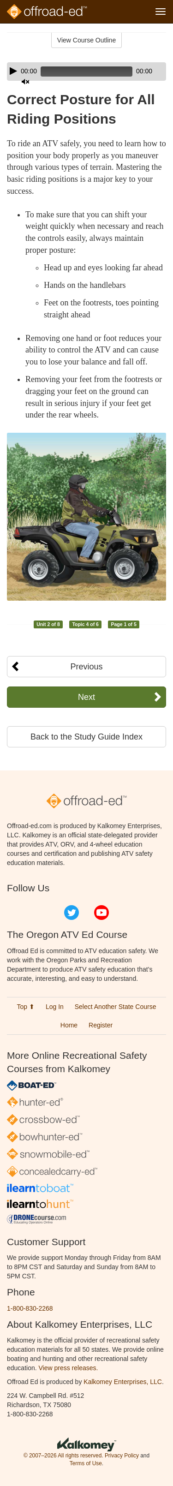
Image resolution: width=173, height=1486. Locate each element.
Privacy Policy (122, 1455)
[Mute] (25, 81)
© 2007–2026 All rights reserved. (63, 1455)
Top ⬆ (26, 1006)
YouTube (101, 912)
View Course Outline (86, 40)
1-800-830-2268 (30, 1308)
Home (69, 1025)
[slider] (86, 71)
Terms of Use (86, 1463)
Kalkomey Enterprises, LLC (123, 1381)
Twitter (71, 912)
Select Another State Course (115, 1006)
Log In (55, 1006)
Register (101, 1025)
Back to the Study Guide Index (86, 736)
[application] (86, 71)
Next (86, 697)
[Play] (13, 71)
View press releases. (68, 1368)
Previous (86, 666)
